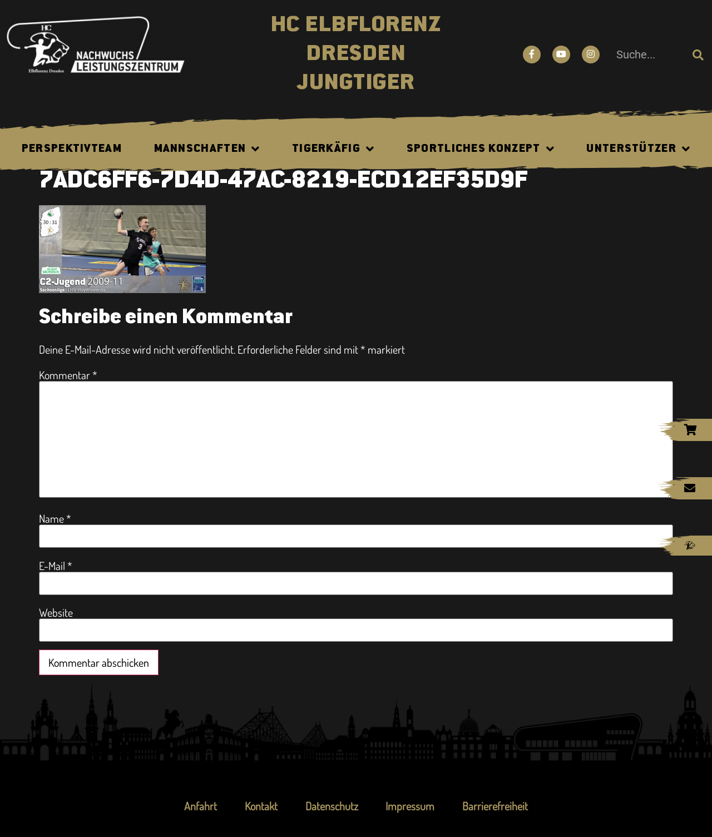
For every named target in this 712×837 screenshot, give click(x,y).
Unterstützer (638, 149)
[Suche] (698, 54)
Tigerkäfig (333, 149)
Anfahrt (200, 806)
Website (56, 612)
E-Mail (55, 565)
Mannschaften (207, 149)
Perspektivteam (72, 149)
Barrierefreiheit (495, 806)
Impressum (410, 806)
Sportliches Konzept (481, 149)
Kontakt (261, 806)
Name (55, 518)
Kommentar (68, 374)
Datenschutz (331, 806)
